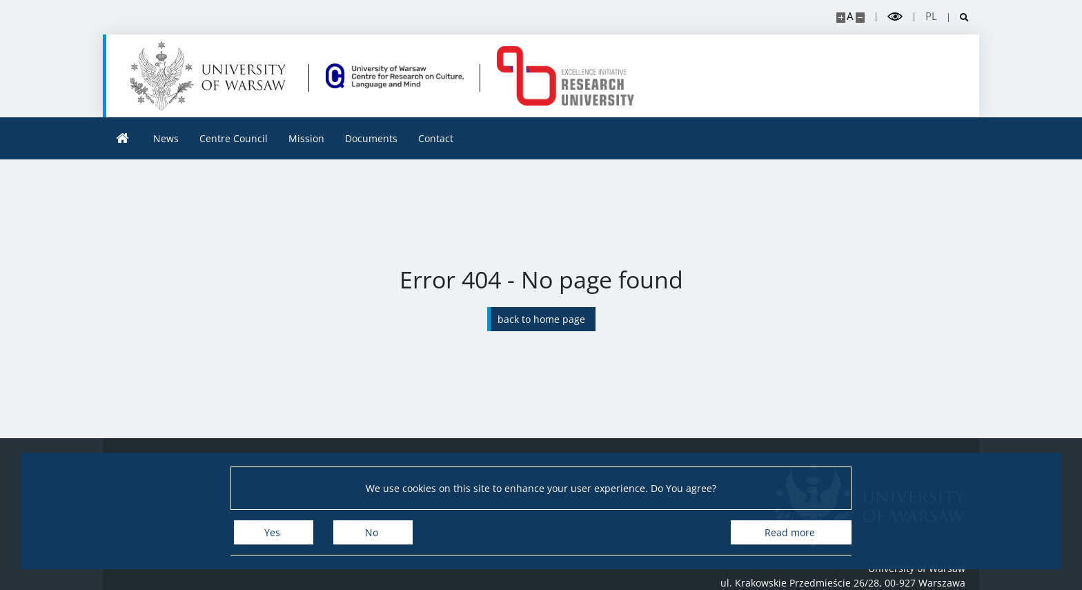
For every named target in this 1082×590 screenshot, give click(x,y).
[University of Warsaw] (211, 75)
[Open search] (959, 17)
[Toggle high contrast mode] (895, 16)
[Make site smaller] (860, 17)
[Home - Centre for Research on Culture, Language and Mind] (395, 75)
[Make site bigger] (840, 17)
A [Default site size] (850, 16)
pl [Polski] (931, 16)
